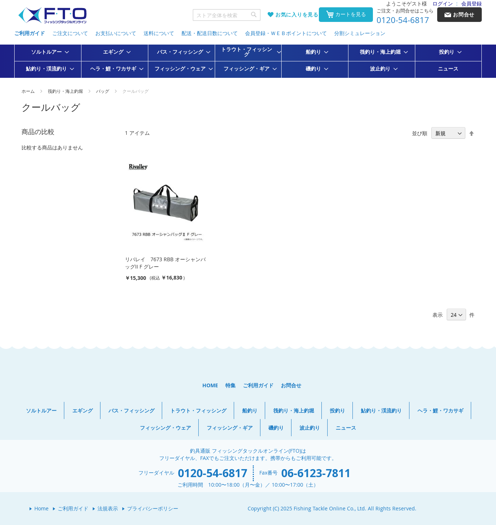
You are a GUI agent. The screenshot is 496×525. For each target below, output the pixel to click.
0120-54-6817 (403, 20)
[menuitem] (48, 52)
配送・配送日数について (210, 33)
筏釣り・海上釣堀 (66, 91)
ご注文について (70, 33)
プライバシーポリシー (152, 508)
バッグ (103, 91)
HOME (210, 385)
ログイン (442, 3)
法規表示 (108, 508)
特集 (230, 385)
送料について (159, 33)
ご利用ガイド (29, 33)
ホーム (29, 91)
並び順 (419, 133)
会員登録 (471, 3)
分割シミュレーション (359, 33)
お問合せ (291, 385)
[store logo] (52, 15)
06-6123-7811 (316, 472)
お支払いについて (115, 33)
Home (41, 508)
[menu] (248, 61)
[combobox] (227, 15)
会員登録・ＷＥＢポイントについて (286, 33)
